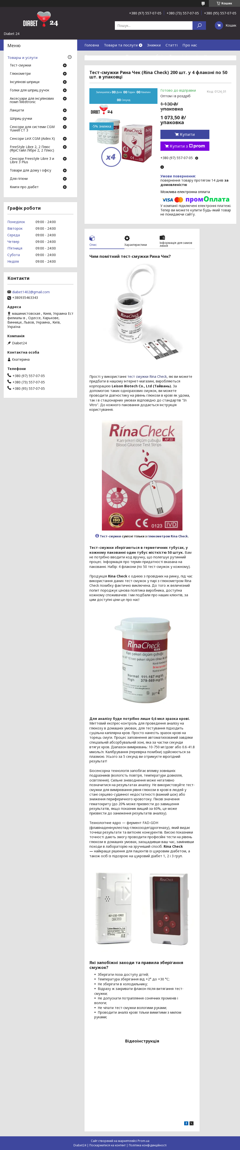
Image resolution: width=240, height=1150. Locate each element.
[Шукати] (199, 25)
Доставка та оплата (102, 56)
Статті (172, 45)
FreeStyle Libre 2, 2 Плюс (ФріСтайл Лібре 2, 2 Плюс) (32, 148)
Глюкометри (20, 74)
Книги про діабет (24, 187)
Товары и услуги (22, 57)
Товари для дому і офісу (30, 171)
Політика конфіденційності (148, 1145)
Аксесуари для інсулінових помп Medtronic (32, 100)
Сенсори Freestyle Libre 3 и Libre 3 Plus (32, 160)
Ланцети (17, 110)
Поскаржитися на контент (107, 1145)
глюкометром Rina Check (167, 536)
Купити (187, 134)
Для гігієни (19, 179)
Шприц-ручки (21, 119)
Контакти (213, 56)
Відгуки (91, 67)
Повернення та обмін (145, 56)
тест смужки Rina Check (147, 376)
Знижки (154, 45)
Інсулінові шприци (24, 82)
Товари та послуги (121, 45)
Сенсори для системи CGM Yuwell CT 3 (32, 128)
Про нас (189, 45)
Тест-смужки (110, 536)
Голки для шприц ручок (29, 90)
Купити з (187, 146)
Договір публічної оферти (127, 67)
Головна (91, 45)
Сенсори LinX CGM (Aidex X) (32, 139)
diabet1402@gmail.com (31, 292)
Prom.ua (143, 1141)
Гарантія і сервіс (184, 56)
